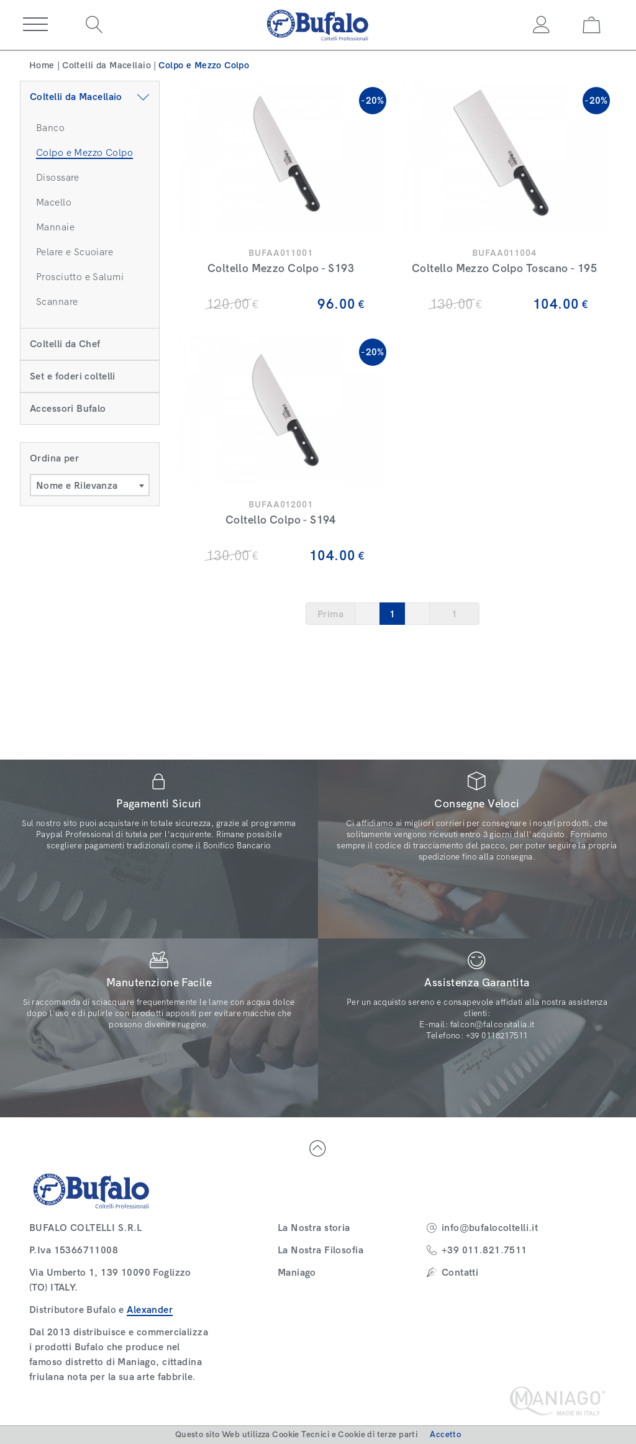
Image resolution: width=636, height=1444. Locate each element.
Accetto (445, 1434)
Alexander (150, 1309)
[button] (35, 24)
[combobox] (90, 485)
